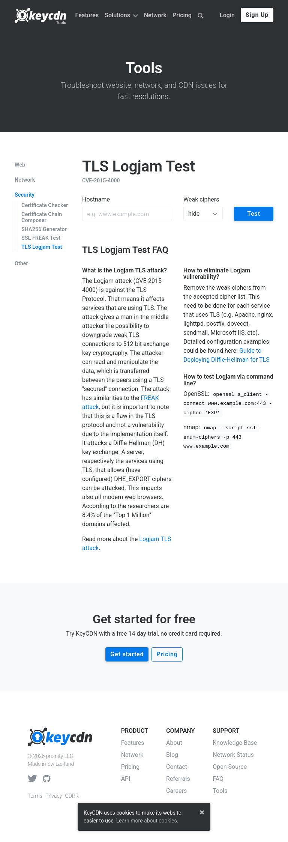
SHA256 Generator (44, 229)
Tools (61, 22)
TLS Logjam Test (41, 247)
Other (21, 264)
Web (20, 165)
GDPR (71, 796)
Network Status (233, 754)
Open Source (230, 766)
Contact (176, 766)
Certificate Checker (44, 205)
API (125, 778)
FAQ (218, 778)
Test (253, 213)
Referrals (178, 778)
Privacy (53, 796)
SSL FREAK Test (40, 238)
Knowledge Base (235, 742)
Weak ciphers (201, 199)
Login (227, 15)
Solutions (121, 15)
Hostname (96, 199)
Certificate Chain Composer (41, 217)
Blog (172, 754)
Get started (127, 654)
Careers (176, 790)
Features (87, 15)
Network (155, 15)
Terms (35, 796)
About (174, 742)
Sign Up (257, 14)
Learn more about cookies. (147, 821)
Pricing (182, 15)
